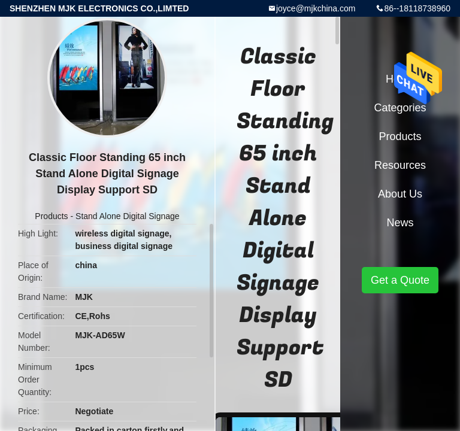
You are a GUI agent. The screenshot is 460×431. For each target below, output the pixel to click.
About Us (400, 194)
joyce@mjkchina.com (315, 8)
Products (51, 216)
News (399, 223)
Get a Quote (400, 280)
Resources (400, 165)
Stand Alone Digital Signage (127, 216)
